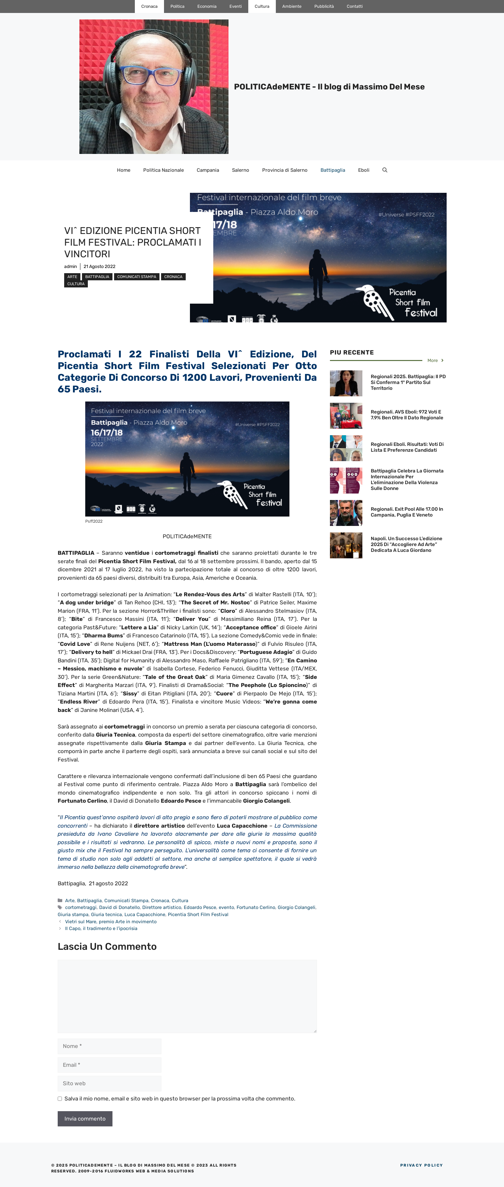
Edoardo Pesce (200, 907)
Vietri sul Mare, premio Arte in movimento (111, 922)
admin (70, 266)
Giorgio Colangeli (296, 907)
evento (226, 907)
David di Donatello (119, 907)
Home (123, 170)
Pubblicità (324, 6)
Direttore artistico (161, 907)
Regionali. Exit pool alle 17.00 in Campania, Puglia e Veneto (407, 512)
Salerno (240, 170)
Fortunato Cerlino (256, 907)
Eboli (363, 170)
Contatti (355, 6)
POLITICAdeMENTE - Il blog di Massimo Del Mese (329, 86)
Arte (72, 276)
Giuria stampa (73, 914)
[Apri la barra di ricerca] (385, 170)
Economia (207, 6)
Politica (177, 6)
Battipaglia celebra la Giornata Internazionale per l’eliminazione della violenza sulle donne (407, 479)
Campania (208, 170)
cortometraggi (81, 907)
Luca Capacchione (144, 914)
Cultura (262, 6)
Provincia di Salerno (285, 170)
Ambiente (291, 6)
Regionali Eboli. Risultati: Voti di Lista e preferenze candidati (407, 447)
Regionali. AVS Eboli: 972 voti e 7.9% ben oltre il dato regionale (407, 415)
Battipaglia (333, 170)
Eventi (235, 6)
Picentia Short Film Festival (198, 914)
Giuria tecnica (106, 914)
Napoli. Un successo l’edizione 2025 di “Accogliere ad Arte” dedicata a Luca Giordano (406, 544)
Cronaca (149, 6)
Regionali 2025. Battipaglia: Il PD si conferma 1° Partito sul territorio (408, 382)
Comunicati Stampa (136, 276)
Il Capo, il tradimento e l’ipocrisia (101, 928)
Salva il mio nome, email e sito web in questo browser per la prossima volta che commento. (179, 1098)
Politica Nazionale (163, 170)
